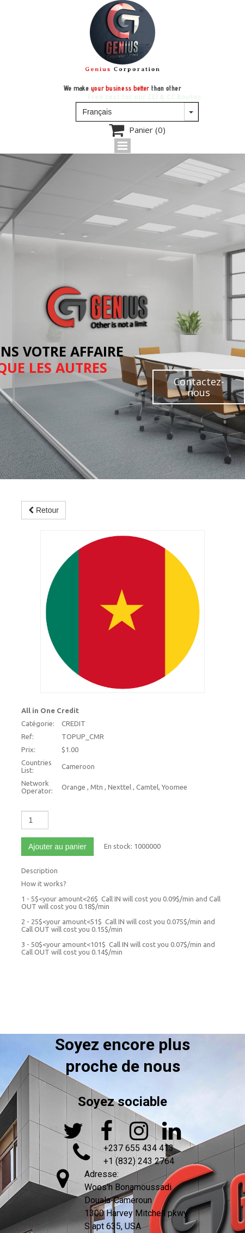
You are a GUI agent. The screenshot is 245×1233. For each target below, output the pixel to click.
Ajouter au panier (57, 846)
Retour (43, 510)
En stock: (118, 846)
